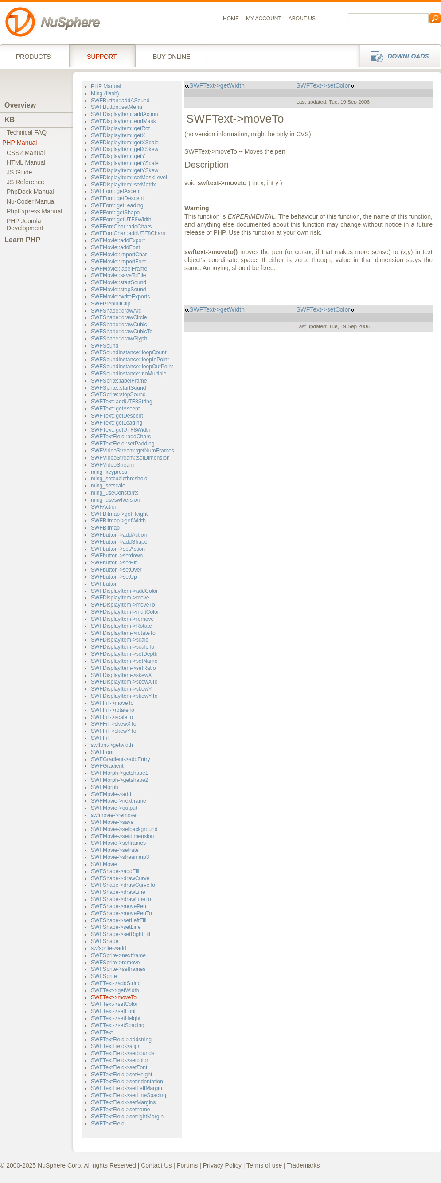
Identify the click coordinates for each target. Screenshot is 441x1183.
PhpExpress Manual (34, 211)
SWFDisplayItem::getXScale (125, 142)
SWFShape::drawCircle (119, 317)
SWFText (102, 1032)
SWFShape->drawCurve (120, 878)
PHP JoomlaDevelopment (25, 224)
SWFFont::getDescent (117, 198)
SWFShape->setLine (116, 927)
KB (9, 120)
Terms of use (264, 1165)
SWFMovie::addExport (118, 240)
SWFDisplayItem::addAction (124, 114)
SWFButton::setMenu (116, 107)
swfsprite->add (108, 948)
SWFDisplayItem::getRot (120, 128)
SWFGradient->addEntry (120, 759)
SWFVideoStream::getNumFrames (132, 451)
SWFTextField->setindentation (127, 1082)
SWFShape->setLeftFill (119, 920)
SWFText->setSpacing (117, 1025)
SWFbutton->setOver (116, 570)
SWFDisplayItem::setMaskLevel (129, 177)
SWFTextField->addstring (121, 1039)
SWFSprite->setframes (118, 969)
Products (34, 55)
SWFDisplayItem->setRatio (123, 668)
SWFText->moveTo (114, 997)
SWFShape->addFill (115, 871)
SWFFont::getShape (115, 212)
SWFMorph (104, 787)
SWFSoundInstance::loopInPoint (130, 359)
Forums (187, 1165)
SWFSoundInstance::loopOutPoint (132, 366)
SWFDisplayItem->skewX (121, 675)
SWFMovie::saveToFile (118, 275)
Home (231, 18)
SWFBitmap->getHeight (119, 514)
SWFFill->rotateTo (112, 710)
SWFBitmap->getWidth (118, 521)
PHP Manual (19, 142)
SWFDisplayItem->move (120, 598)
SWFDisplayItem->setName (124, 661)
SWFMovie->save (112, 822)
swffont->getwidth (112, 745)
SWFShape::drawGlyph (119, 339)
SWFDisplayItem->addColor (124, 591)
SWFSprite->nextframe (118, 955)
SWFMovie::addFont (115, 247)
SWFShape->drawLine (118, 892)
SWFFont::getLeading (117, 205)
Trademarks (303, 1165)
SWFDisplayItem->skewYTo (124, 696)
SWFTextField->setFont (119, 1067)
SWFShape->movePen (118, 906)
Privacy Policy (222, 1165)
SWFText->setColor (114, 1004)
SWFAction (104, 507)
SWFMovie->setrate (115, 850)
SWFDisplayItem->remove (122, 619)
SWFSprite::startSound (118, 388)
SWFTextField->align (116, 1046)
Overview (20, 105)
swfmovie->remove (113, 815)
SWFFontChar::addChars (121, 227)
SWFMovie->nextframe (118, 801)
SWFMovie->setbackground (124, 829)
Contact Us (156, 1165)
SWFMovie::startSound (118, 282)
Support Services (102, 55)
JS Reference (25, 182)
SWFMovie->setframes (118, 843)
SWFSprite (104, 976)
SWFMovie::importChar (119, 254)
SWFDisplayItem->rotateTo (123, 633)
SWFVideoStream (112, 465)
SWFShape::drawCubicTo (121, 332)
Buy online (171, 55)
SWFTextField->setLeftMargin (126, 1088)
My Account (263, 18)
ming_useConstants (115, 493)
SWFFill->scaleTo (112, 717)
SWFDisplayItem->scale (119, 640)
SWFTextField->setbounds (122, 1053)
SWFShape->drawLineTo (121, 899)
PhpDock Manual (30, 191)
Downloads (398, 55)
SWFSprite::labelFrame (119, 381)
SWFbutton (104, 584)
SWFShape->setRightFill (120, 934)
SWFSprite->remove (115, 962)
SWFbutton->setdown (117, 556)
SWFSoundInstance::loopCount (129, 352)
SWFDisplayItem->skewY (121, 689)
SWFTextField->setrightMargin (127, 1116)
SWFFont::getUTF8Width (121, 219)
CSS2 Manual (26, 152)
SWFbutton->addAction (119, 535)
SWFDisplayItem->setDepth (124, 654)
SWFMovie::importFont (118, 262)
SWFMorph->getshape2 (119, 780)
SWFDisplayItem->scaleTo (122, 647)
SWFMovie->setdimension (122, 836)
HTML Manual (26, 162)
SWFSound (104, 346)
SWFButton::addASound (120, 100)
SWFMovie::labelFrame (119, 269)
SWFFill (100, 738)
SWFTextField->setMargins (123, 1102)
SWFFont (102, 752)
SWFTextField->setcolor (119, 1060)
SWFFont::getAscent (115, 191)
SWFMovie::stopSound (118, 289)
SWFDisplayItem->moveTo (123, 605)
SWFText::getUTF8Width (121, 430)
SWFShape (104, 941)
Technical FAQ (27, 132)
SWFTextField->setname (120, 1109)
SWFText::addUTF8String (121, 401)
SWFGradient (107, 766)
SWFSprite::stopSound (118, 394)
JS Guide (19, 172)
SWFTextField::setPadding (122, 444)
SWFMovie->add (111, 794)
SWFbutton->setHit (114, 563)
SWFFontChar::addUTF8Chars (128, 233)
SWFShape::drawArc (116, 311)
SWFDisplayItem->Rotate (121, 626)
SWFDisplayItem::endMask (123, 121)
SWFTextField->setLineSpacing (128, 1095)
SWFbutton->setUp (114, 577)
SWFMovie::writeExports (120, 297)
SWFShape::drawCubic (119, 324)
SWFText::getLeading (116, 423)
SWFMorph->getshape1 (119, 773)
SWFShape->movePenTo (121, 913)
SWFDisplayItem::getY (118, 156)
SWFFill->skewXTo (113, 724)
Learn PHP (22, 240)
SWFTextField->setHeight (121, 1074)
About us (302, 18)
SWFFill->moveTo (112, 703)
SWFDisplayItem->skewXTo (124, 682)
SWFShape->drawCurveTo (123, 885)
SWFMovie (104, 864)
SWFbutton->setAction (118, 549)
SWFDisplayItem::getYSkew (124, 170)
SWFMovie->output (114, 808)
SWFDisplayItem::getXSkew (124, 149)
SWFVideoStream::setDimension (130, 458)
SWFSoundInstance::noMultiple (129, 374)
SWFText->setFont (113, 1011)
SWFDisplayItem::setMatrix (123, 185)
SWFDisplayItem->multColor (125, 612)
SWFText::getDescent (117, 416)
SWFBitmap (105, 528)
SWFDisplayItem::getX (118, 135)
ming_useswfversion (115, 500)
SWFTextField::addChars (121, 436)
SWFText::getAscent (115, 409)
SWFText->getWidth (115, 990)
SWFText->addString (116, 983)
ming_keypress (109, 472)
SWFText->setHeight (115, 1018)
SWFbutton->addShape (119, 542)
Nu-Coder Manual (31, 201)
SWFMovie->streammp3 (120, 857)
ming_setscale (108, 486)
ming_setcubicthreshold (119, 479)
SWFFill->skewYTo (113, 731)
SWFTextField (108, 1124)
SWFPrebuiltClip (110, 304)
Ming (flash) (105, 93)
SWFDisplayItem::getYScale (125, 163)
